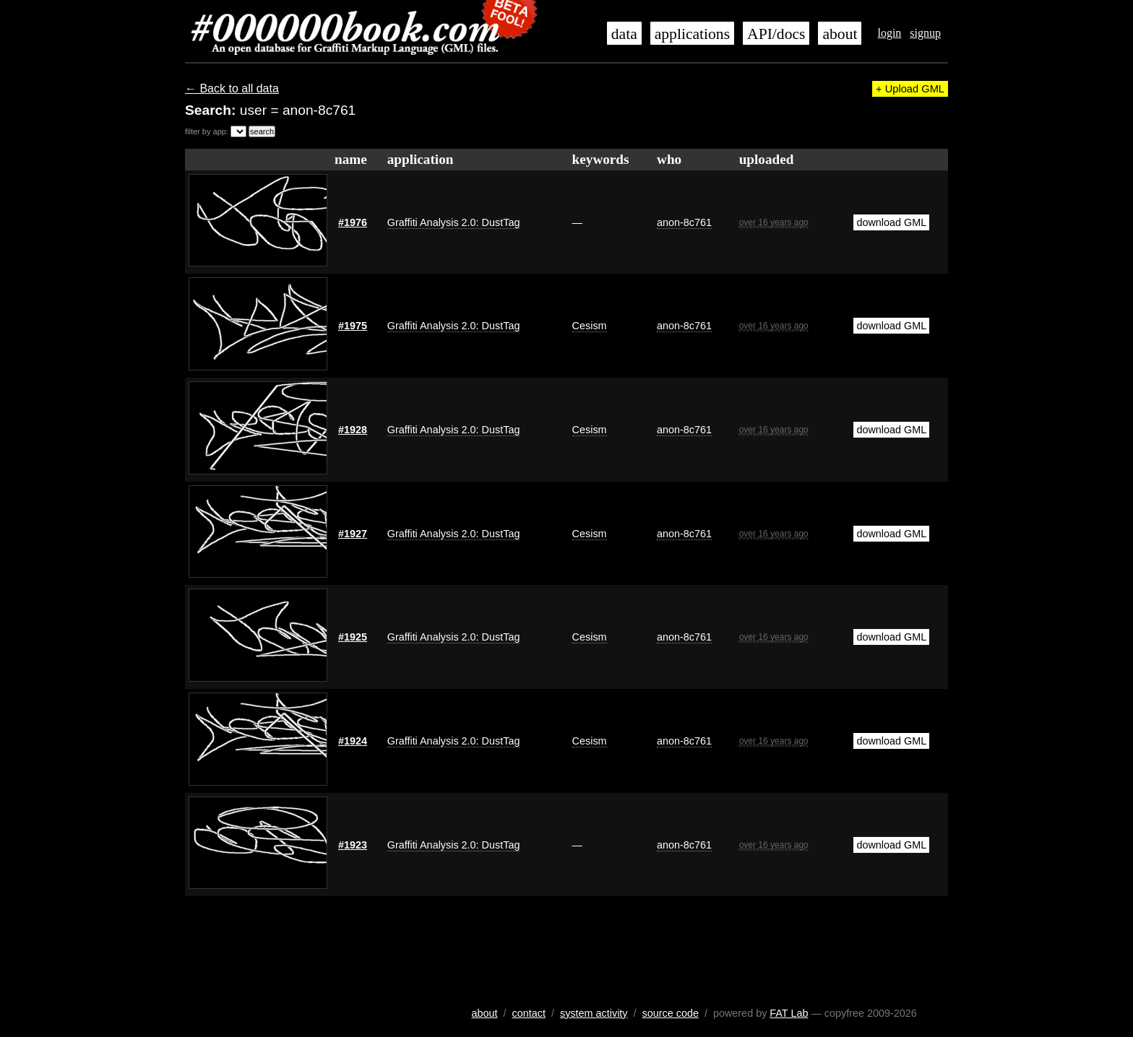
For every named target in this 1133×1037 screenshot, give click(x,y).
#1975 (352, 325)
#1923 (352, 845)
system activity (594, 1013)
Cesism (589, 325)
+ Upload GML (910, 89)
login (889, 33)
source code (670, 1013)
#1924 (352, 741)
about (839, 34)
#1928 (352, 429)
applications (692, 34)
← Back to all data (232, 88)
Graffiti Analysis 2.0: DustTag (453, 222)
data (624, 34)
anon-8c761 (684, 222)
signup (925, 33)
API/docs (776, 34)
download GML (891, 222)
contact (529, 1013)
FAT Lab (789, 1013)
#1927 (352, 533)
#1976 (352, 222)
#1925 (352, 637)
